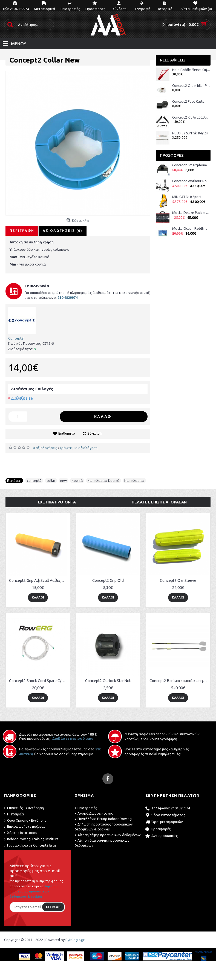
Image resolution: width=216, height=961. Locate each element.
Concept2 (16, 338)
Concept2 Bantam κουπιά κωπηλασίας (179, 681)
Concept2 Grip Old (108, 580)
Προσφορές (158, 829)
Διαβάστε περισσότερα (72, 738)
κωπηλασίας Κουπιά (103, 480)
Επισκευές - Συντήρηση (24, 808)
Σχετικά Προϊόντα (57, 502)
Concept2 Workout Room (191, 181)
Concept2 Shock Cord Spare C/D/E (38, 681)
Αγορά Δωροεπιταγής (94, 813)
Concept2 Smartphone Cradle (191, 165)
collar (51, 480)
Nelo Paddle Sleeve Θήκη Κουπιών (191, 70)
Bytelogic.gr (75, 940)
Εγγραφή (53, 907)
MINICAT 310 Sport (186, 197)
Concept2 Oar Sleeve (178, 580)
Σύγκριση (94, 433)
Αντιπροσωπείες (161, 836)
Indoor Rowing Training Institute (31, 839)
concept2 (34, 480)
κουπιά (77, 480)
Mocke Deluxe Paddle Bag (191, 212)
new (63, 480)
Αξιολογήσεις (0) (62, 230)
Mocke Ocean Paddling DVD (191, 228)
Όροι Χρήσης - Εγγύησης (25, 820)
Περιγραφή (22, 230)
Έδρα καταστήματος (165, 815)
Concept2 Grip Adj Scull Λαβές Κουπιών (38, 580)
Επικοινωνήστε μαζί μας (24, 826)
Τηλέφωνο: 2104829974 (167, 808)
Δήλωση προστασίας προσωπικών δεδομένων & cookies (104, 826)
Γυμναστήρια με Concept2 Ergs (30, 845)
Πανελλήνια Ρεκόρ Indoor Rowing (103, 819)
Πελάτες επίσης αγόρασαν (159, 502)
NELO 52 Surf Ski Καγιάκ (190, 133)
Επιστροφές (86, 808)
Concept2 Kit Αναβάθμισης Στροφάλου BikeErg (191, 117)
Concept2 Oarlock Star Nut (108, 681)
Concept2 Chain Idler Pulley (191, 85)
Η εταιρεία (14, 814)
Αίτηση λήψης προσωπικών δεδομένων (108, 835)
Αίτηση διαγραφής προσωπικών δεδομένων (102, 842)
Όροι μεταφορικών (164, 822)
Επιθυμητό (66, 433)
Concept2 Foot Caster (189, 101)
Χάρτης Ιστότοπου (20, 833)
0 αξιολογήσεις (45, 448)
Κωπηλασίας (134, 480)
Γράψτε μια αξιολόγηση (78, 448)
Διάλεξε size (22, 398)
